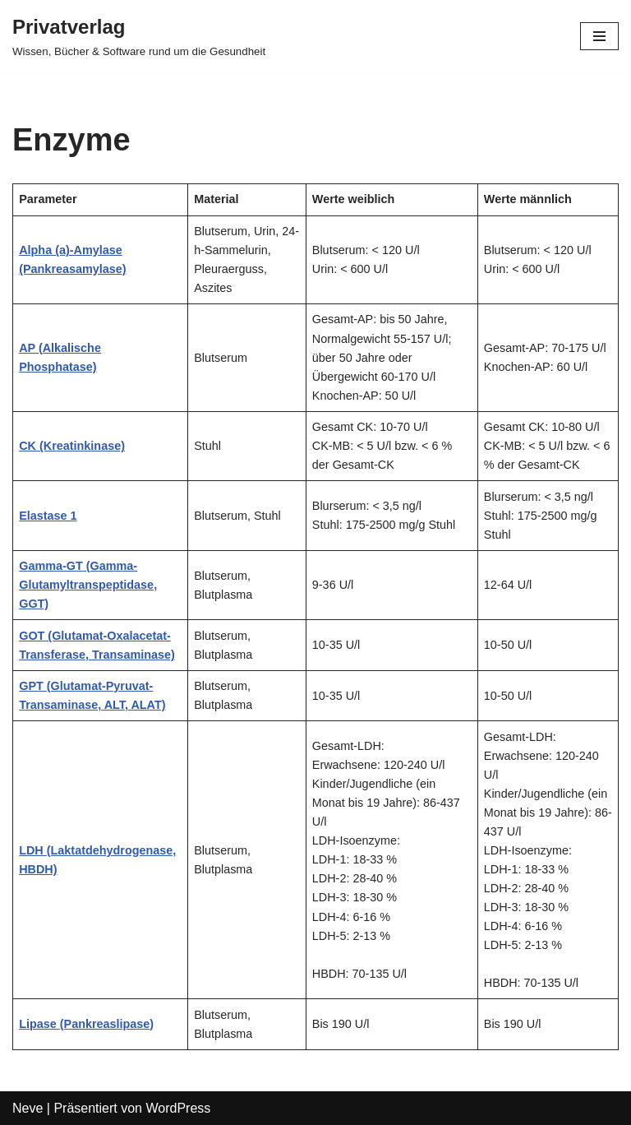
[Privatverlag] (138, 36)
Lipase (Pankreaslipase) (86, 1023)
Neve (27, 1108)
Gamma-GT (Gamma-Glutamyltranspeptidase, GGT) (88, 584)
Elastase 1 (47, 515)
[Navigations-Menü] (599, 36)
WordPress (177, 1108)
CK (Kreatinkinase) (72, 445)
